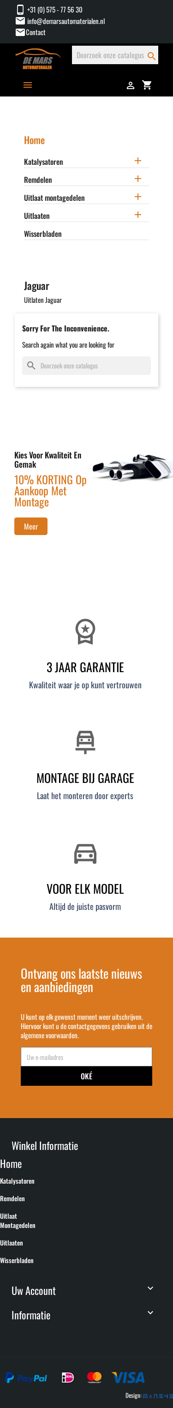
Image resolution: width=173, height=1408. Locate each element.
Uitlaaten (37, 216)
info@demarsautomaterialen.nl (60, 21)
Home (34, 139)
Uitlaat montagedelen (54, 198)
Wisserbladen (43, 234)
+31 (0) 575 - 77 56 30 (49, 9)
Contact (36, 32)
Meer (31, 526)
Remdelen (38, 180)
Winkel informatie (45, 1145)
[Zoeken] (115, 55)
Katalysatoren (43, 162)
